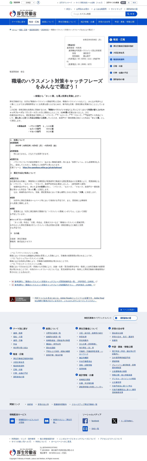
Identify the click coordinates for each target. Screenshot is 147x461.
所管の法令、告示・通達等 (123, 336)
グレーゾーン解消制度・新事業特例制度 (124, 365)
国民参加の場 (132, 9)
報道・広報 (119, 39)
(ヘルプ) (99, 3)
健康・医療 (17, 332)
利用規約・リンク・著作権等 (23, 438)
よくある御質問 (100, 9)
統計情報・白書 (86, 374)
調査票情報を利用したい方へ (91, 386)
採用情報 (82, 368)
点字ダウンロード (65, 3)
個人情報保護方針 (47, 438)
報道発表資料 (118, 59)
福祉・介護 (17, 336)
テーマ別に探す (20, 328)
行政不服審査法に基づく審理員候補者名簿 (124, 389)
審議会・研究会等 (53, 343)
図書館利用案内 (60, 403)
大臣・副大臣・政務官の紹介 (91, 332)
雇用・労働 (17, 340)
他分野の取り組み (20, 347)
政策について (52, 328)
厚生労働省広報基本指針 (123, 46)
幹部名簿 (82, 336)
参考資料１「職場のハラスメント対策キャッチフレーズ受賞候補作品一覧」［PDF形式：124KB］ (54, 281)
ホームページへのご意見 (61, 440)
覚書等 (115, 340)
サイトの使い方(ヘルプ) (21, 440)
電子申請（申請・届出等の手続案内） (124, 351)
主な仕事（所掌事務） (88, 343)
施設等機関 (83, 357)
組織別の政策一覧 (53, 336)
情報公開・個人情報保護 (122, 374)
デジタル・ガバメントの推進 (124, 378)
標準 (123, 3)
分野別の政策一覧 (53, 332)
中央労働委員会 (85, 361)
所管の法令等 (118, 328)
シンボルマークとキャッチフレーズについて (77, 438)
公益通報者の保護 (119, 370)
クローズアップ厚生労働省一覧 (84, 403)
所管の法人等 (43, 403)
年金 (15, 343)
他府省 (30, 403)
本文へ (69, 9)
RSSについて (41, 440)
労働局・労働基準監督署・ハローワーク (91, 352)
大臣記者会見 (118, 53)
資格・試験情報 (85, 364)
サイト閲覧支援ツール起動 (85, 3)
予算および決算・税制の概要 (58, 351)
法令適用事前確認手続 (121, 357)
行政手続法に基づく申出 (122, 385)
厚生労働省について (88, 328)
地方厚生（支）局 (86, 347)
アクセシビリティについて (111, 438)
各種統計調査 (84, 378)
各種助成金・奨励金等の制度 (58, 340)
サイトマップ (116, 9)
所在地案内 (83, 340)
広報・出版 (117, 66)
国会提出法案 (117, 332)
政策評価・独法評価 (54, 354)
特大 (134, 3)
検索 (133, 14)
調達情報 (115, 360)
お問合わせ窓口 (82, 9)
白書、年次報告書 (86, 382)
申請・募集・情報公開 (122, 346)
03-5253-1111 (54, 452)
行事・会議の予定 (120, 73)
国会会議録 (50, 347)
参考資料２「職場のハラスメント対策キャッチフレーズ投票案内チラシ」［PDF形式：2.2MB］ (53, 285)
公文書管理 (116, 381)
